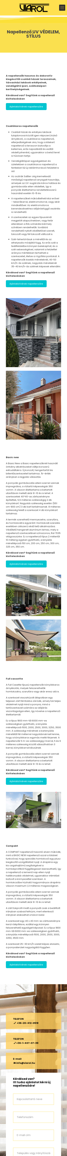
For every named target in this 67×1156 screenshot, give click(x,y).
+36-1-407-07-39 (27, 1043)
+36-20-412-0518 (27, 1023)
